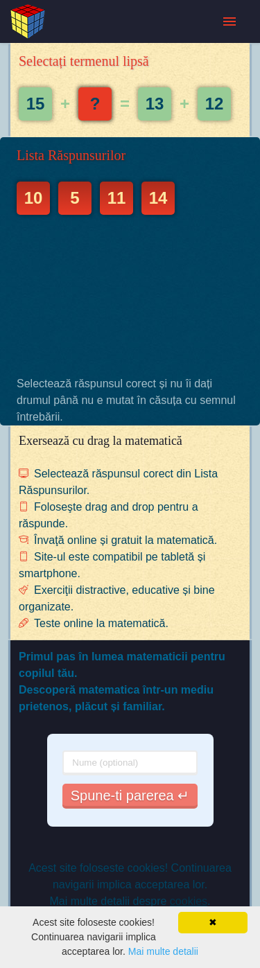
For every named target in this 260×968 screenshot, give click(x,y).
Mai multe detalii (163, 951)
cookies (188, 901)
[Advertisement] (130, 295)
